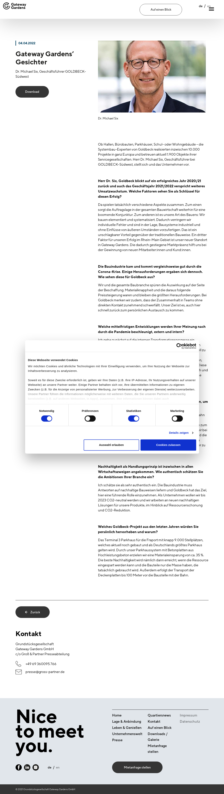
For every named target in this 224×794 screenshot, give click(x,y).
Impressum (188, 715)
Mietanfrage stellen (157, 749)
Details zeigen (179, 432)
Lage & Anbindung (126, 721)
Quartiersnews (159, 715)
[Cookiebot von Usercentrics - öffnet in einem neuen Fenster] (179, 346)
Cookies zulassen (168, 445)
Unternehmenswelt (127, 734)
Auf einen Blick (161, 10)
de (192, 10)
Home (117, 715)
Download (32, 92)
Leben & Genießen (126, 728)
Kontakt (154, 721)
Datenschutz (190, 721)
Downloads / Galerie (158, 737)
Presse (117, 740)
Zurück (32, 612)
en (200, 10)
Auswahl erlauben (111, 445)
